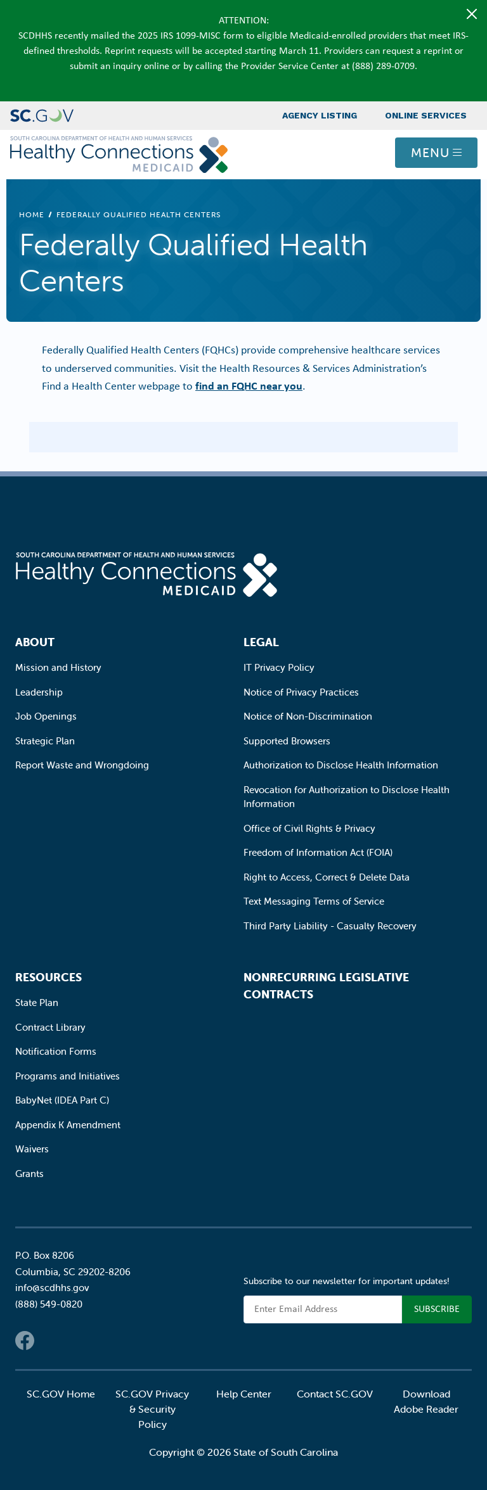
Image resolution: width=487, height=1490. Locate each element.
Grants (29, 1174)
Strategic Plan (45, 741)
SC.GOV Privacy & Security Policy (152, 1408)
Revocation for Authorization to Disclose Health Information (347, 797)
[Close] (471, 14)
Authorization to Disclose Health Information (341, 765)
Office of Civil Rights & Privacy (309, 828)
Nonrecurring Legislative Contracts (326, 986)
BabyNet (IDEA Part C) (62, 1100)
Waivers (32, 1149)
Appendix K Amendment (67, 1125)
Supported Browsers (287, 741)
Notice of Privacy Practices (301, 692)
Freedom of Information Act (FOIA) (318, 852)
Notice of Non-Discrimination (308, 716)
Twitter (50, 1340)
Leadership (39, 692)
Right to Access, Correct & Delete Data (327, 877)
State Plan (36, 1003)
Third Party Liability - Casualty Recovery (330, 926)
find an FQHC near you (248, 385)
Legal (261, 642)
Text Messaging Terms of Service (314, 901)
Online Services (426, 115)
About (35, 642)
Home (31, 214)
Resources (48, 977)
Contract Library (50, 1027)
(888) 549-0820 (48, 1304)
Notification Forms (55, 1051)
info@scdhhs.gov (52, 1288)
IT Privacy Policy (279, 667)
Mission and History (58, 667)
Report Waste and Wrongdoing (82, 765)
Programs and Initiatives (67, 1076)
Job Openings (46, 716)
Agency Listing (319, 115)
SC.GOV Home (61, 1393)
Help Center (243, 1393)
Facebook (24, 1340)
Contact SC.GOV (335, 1393)
